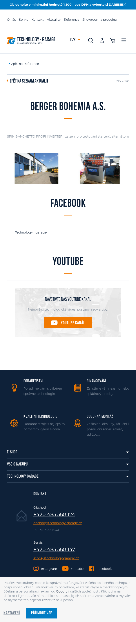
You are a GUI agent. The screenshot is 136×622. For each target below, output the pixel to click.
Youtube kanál (73, 323)
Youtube (77, 569)
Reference (71, 20)
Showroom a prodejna (99, 20)
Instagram (49, 569)
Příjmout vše (41, 613)
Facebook (104, 569)
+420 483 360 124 (54, 514)
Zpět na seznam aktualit (29, 81)
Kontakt (37, 20)
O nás (11, 20)
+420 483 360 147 (54, 549)
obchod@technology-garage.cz (57, 523)
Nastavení (12, 613)
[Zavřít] (124, 4)
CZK (73, 40)
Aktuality (54, 20)
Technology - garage (31, 232)
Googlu (61, 591)
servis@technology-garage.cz (56, 558)
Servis (23, 20)
